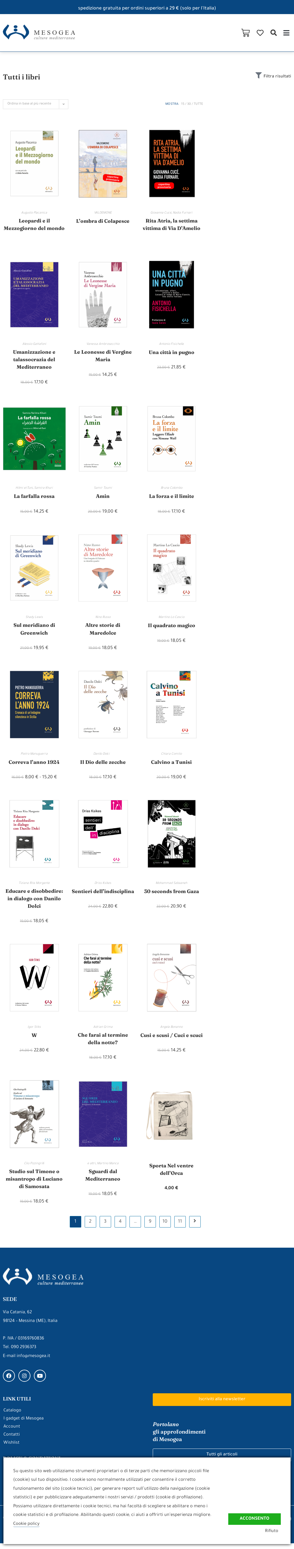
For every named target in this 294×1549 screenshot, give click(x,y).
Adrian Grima (103, 1031)
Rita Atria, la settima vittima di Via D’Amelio (171, 225)
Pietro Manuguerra (34, 756)
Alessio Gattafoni (34, 345)
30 (189, 104)
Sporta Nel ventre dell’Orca (171, 1174)
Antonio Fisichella (171, 345)
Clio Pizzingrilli (34, 1168)
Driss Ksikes (102, 886)
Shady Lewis (34, 619)
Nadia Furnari (182, 213)
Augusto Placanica (34, 213)
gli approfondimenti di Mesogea (180, 1437)
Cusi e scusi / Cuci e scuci (171, 1043)
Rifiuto (274, 1531)
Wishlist (11, 1448)
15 (182, 104)
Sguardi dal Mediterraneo (103, 1180)
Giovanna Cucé (160, 213)
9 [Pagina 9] (150, 1227)
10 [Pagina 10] (165, 1227)
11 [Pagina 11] (180, 1227)
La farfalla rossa (34, 497)
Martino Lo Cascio (171, 619)
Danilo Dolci (102, 756)
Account (11, 1432)
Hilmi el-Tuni (24, 490)
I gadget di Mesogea (23, 1424)
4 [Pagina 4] (120, 1227)
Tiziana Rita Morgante (34, 886)
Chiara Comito (171, 756)
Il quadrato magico (171, 627)
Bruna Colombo (171, 490)
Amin (103, 497)
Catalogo (12, 1416)
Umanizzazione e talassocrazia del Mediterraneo (34, 360)
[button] (273, 32)
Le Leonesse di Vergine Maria (103, 356)
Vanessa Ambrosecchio (102, 345)
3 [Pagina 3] (105, 1227)
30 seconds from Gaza (171, 893)
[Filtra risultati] (257, 76)
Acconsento (254, 1518)
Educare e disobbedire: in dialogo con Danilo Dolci (34, 901)
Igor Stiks (34, 1031)
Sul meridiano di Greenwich (34, 631)
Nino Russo (103, 619)
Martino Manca (108, 1168)
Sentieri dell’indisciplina (103, 897)
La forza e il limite (171, 497)
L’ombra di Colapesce (102, 221)
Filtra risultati (276, 76)
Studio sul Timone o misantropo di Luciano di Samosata (34, 1184)
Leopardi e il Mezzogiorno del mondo (34, 225)
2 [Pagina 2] (90, 1227)
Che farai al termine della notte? (102, 1043)
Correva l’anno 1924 (34, 764)
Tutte (198, 104)
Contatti (11, 1440)
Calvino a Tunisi (171, 764)
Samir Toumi (103, 490)
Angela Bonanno (171, 1031)
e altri (91, 1168)
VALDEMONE (103, 213)
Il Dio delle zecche (103, 764)
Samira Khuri (43, 490)
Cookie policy (26, 1524)
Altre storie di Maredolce (103, 631)
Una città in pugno (171, 352)
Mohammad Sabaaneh (171, 886)
